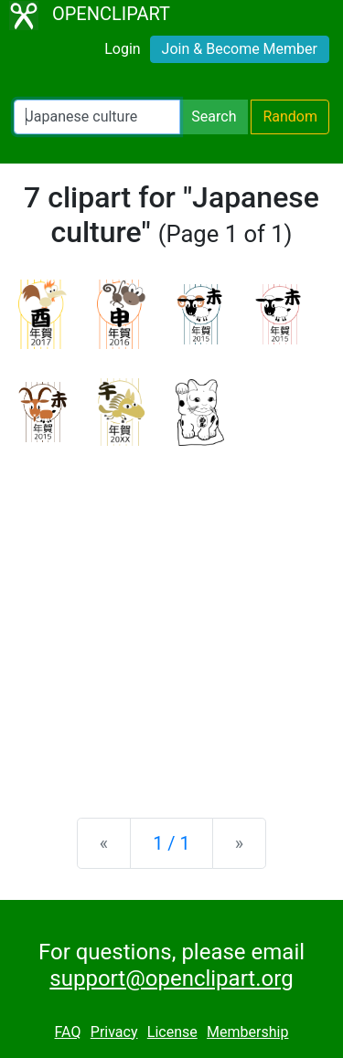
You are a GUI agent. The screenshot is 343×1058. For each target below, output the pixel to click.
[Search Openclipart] (97, 117)
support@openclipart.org (171, 978)
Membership (247, 1032)
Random (290, 116)
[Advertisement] (171, 617)
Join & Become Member (239, 49)
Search (213, 116)
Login (122, 49)
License (172, 1032)
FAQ (68, 1032)
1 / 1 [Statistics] (171, 843)
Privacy (114, 1032)
